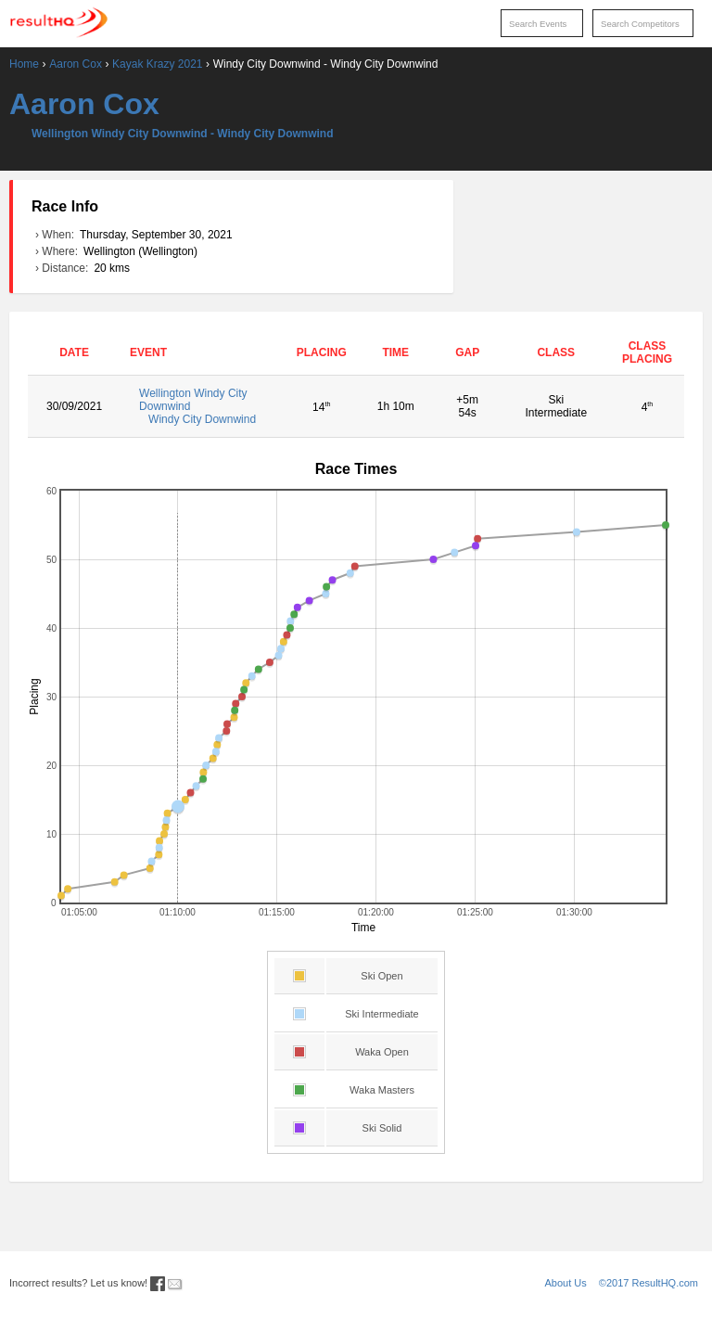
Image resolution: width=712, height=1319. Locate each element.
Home (24, 64)
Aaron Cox (75, 64)
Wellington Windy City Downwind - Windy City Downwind (183, 133)
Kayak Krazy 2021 (157, 64)
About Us (566, 1282)
